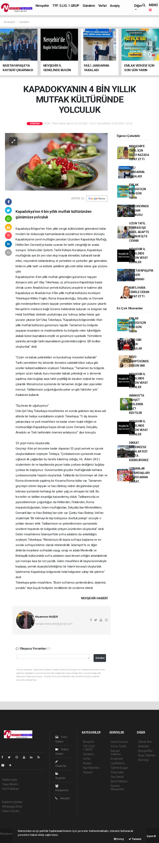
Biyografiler (145, 750)
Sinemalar (117, 772)
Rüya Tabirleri (146, 755)
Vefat (102, 6)
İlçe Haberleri (91, 767)
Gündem (89, 6)
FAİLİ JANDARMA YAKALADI (137, 172)
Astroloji (143, 760)
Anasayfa (10, 22)
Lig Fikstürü (118, 763)
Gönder (100, 657)
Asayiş (115, 6)
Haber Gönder (11, 811)
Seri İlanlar (117, 776)
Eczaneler (117, 758)
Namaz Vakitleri (116, 752)
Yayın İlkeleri (10, 784)
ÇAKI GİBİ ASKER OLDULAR (135, 344)
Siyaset (88, 772)
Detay (119, 839)
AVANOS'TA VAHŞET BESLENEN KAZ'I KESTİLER (136, 404)
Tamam (135, 839)
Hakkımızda (9, 779)
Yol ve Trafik (118, 746)
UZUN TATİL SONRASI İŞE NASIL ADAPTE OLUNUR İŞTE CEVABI (139, 232)
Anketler (143, 746)
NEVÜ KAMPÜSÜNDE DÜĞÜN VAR (139, 361)
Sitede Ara (145, 741)
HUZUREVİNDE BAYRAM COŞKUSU (139, 211)
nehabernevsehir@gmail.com (54, 623)
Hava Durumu (119, 741)
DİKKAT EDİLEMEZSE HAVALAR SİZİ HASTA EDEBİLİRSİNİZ (139, 451)
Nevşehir (42, 6)
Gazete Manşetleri (117, 787)
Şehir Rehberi (119, 781)
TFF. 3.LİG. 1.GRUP (65, 6)
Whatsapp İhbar (12, 806)
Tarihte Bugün (120, 767)
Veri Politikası (10, 788)
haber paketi (8, 838)
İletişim (62, 798)
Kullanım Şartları (12, 802)
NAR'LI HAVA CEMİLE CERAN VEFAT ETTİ (139, 292)
